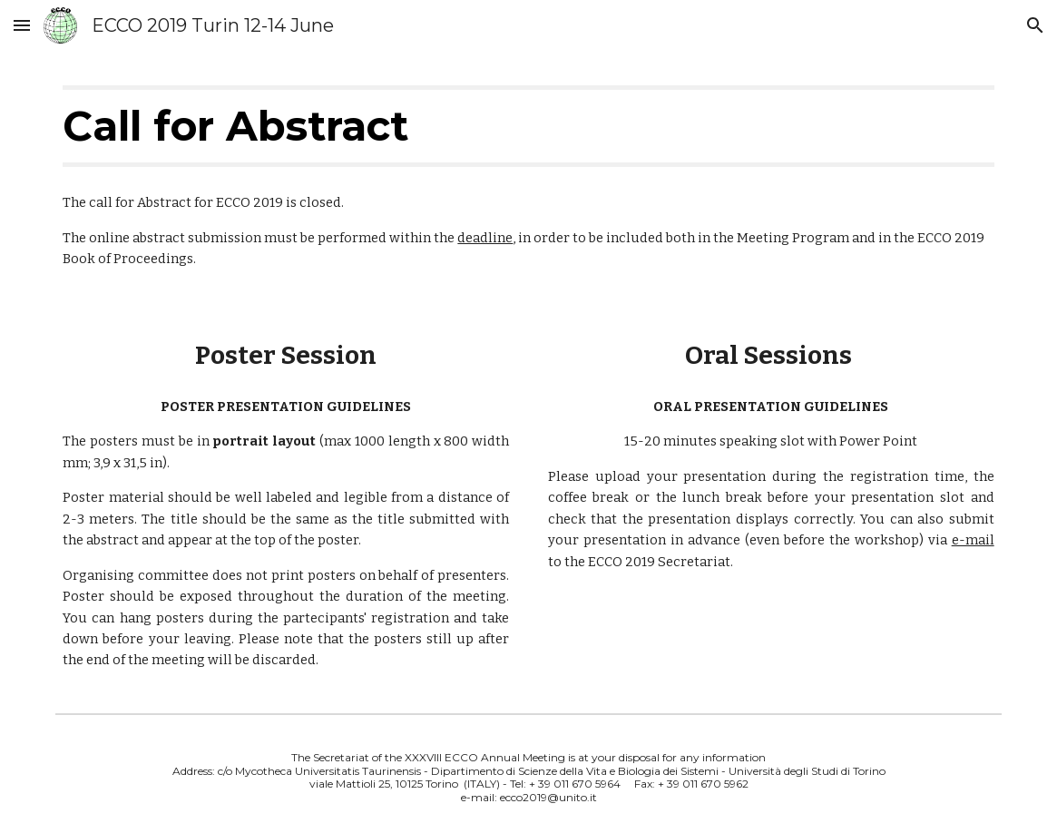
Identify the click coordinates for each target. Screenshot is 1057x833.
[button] (22, 25)
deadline (485, 238)
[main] (528, 126)
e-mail (973, 540)
